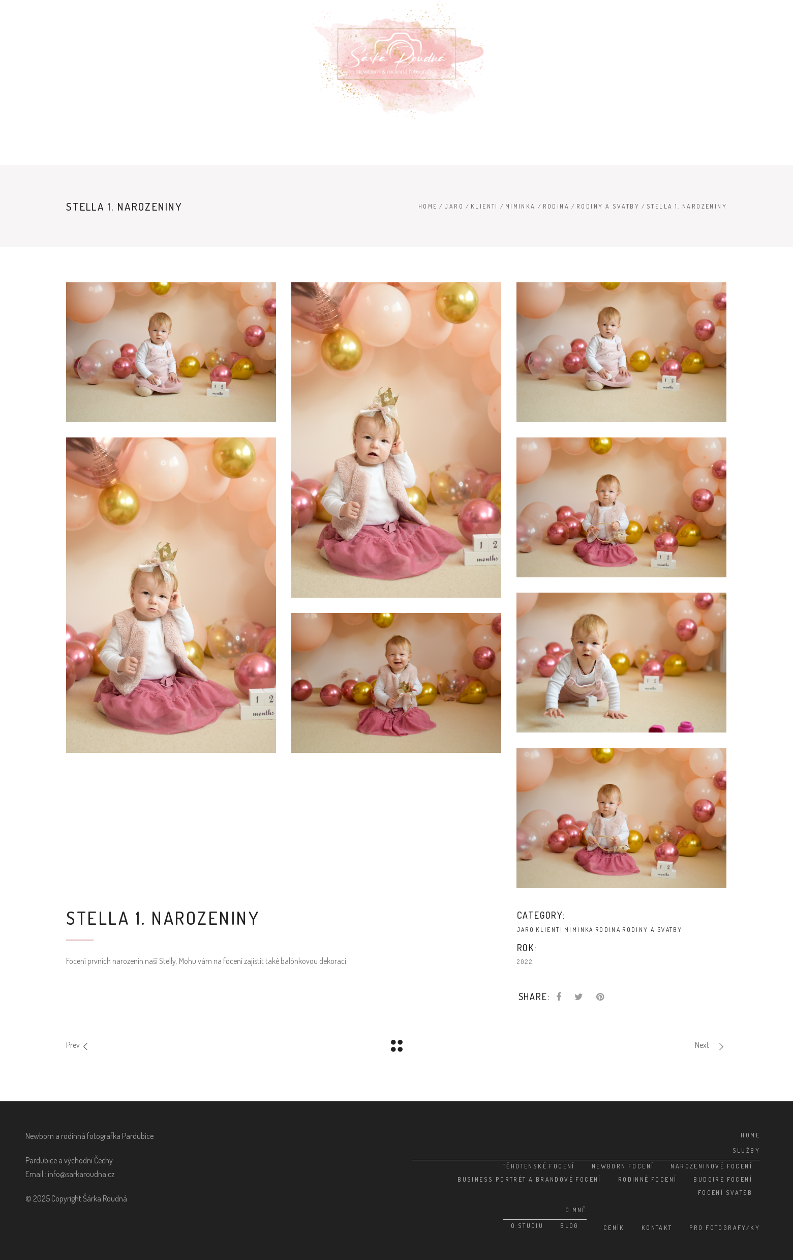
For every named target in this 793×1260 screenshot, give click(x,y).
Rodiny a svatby (607, 206)
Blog (569, 1225)
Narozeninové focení (711, 1166)
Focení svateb (725, 1192)
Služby (746, 1150)
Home (428, 206)
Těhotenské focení (539, 1166)
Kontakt (657, 1228)
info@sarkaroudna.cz (81, 1174)
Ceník (614, 1228)
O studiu (527, 1225)
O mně (576, 1210)
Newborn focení (623, 1166)
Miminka (520, 206)
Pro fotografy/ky (724, 1228)
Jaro (454, 206)
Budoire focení (722, 1179)
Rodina (556, 206)
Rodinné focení (647, 1179)
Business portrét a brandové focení (529, 1179)
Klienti (484, 206)
